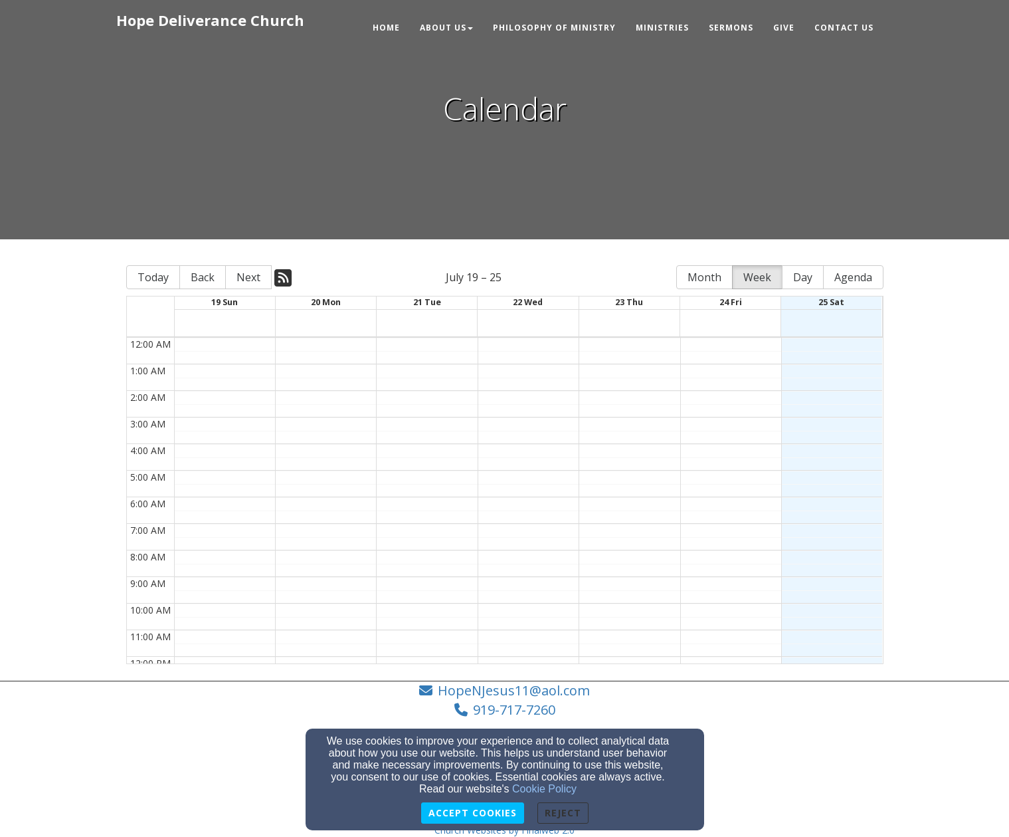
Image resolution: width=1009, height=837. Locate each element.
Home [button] (386, 27)
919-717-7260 (514, 710)
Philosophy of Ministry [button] (554, 27)
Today (153, 277)
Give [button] (783, 27)
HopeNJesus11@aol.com (514, 690)
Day (802, 277)
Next (248, 277)
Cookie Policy (544, 788)
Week (757, 277)
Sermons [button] (731, 27)
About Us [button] (446, 27)
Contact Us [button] (843, 27)
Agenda (853, 277)
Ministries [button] (662, 27)
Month (704, 277)
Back (203, 277)
